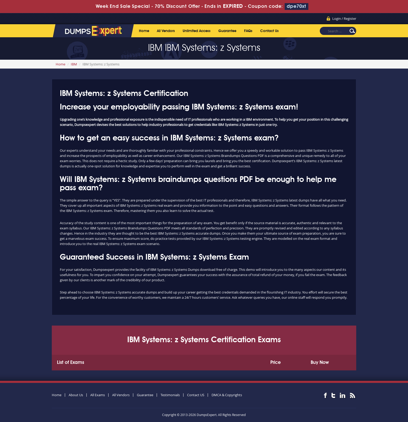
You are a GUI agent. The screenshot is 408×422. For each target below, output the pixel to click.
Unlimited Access (197, 31)
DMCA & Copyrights (227, 395)
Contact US (195, 395)
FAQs (248, 31)
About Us (76, 395)
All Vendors (166, 31)
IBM (74, 64)
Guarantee (227, 31)
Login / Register (344, 18)
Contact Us (269, 31)
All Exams (97, 395)
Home (144, 31)
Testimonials (170, 395)
